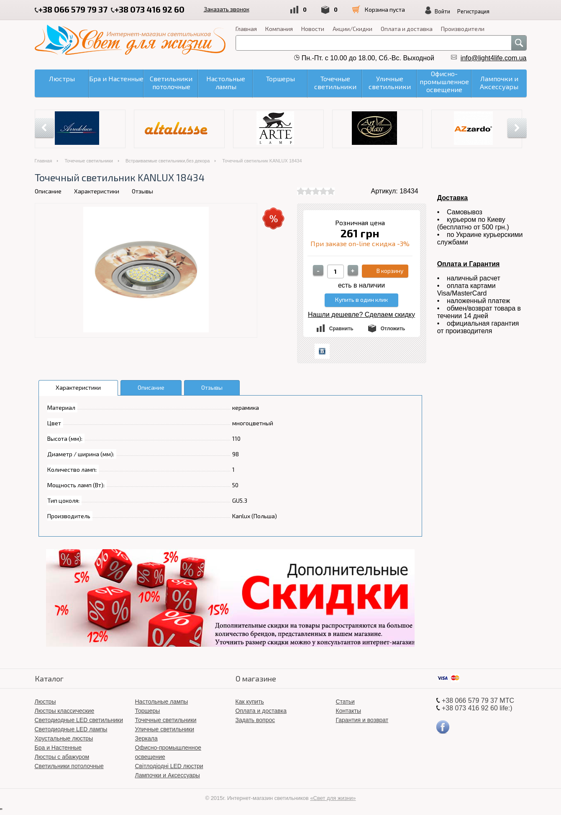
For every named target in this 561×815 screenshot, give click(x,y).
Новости (312, 28)
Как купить (250, 701)
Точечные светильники (88, 160)
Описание (48, 191)
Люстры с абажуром (62, 756)
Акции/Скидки (352, 28)
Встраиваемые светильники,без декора (168, 160)
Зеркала (146, 738)
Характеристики (96, 191)
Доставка (452, 197)
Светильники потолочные (69, 766)
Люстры (45, 701)
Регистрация (473, 11)
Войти (442, 11)
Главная (246, 28)
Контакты (348, 710)
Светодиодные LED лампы (71, 729)
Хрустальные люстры (64, 738)
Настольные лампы (161, 701)
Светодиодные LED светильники (79, 720)
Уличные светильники (165, 729)
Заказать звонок (226, 9)
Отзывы (142, 191)
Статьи (345, 701)
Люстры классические (65, 710)
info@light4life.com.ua (494, 58)
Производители (462, 28)
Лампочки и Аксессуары (167, 775)
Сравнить (341, 329)
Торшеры (147, 710)
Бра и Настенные (58, 747)
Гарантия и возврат (362, 720)
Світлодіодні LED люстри (169, 766)
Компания (279, 28)
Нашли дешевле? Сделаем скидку (361, 314)
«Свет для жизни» (333, 798)
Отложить (393, 329)
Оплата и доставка (407, 28)
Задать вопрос (255, 720)
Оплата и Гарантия (468, 263)
